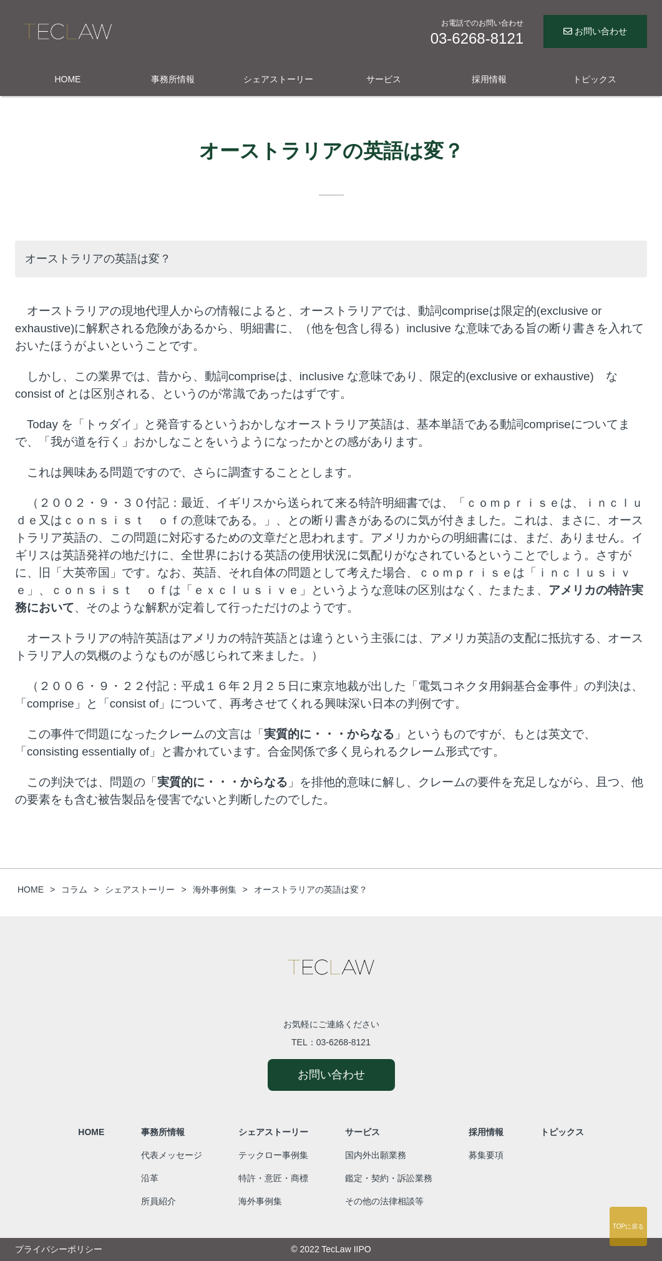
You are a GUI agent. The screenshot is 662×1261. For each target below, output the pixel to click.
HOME (67, 79)
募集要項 (486, 1155)
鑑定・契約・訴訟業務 (388, 1178)
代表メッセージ (171, 1155)
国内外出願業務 (375, 1155)
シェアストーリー (278, 79)
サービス (383, 79)
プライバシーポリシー (58, 1249)
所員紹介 (158, 1201)
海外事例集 (260, 1201)
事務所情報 (173, 79)
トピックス (594, 79)
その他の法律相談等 (384, 1201)
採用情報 (489, 79)
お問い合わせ (595, 31)
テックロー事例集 (273, 1155)
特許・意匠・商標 (273, 1178)
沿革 (149, 1178)
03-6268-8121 (343, 1042)
